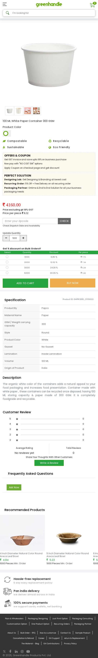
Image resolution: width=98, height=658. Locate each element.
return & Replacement (74, 638)
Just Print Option (60, 618)
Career (41, 638)
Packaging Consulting (82, 618)
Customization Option (17, 624)
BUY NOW (72, 283)
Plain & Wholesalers (14, 618)
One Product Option (40, 624)
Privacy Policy (70, 643)
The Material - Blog (30, 643)
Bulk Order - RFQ (27, 633)
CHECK (64, 221)
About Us (12, 633)
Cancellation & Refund (23, 638)
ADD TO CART (25, 283)
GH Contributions (51, 643)
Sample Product (82, 633)
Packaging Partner (82, 624)
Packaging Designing (38, 618)
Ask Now (14, 487)
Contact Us (66, 633)
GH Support (54, 638)
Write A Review (49, 463)
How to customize (48, 633)
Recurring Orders (62, 624)
